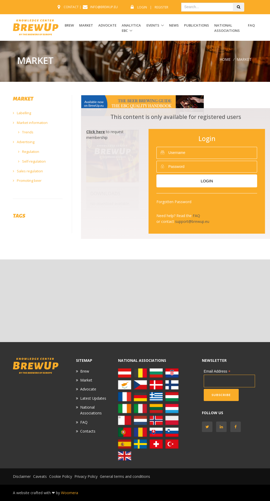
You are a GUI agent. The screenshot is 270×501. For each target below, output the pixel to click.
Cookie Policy (60, 476)
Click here (95, 131)
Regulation (28, 151)
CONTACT (71, 7)
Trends (25, 132)
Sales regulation (28, 171)
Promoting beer (27, 180)
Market (86, 380)
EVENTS (152, 25)
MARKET (86, 25)
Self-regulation (32, 161)
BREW (69, 25)
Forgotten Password (173, 201)
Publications (196, 25)
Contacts (87, 431)
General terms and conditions (125, 476)
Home (225, 59)
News (174, 25)
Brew (84, 371)
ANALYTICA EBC (131, 28)
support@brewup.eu (192, 221)
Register (161, 7)
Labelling (22, 113)
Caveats (40, 476)
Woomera (69, 492)
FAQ (251, 25)
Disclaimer (22, 476)
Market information (30, 122)
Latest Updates (93, 398)
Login (142, 7)
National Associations (227, 28)
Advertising (23, 141)
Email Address (217, 371)
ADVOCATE (107, 25)
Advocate (88, 389)
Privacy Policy (86, 476)
